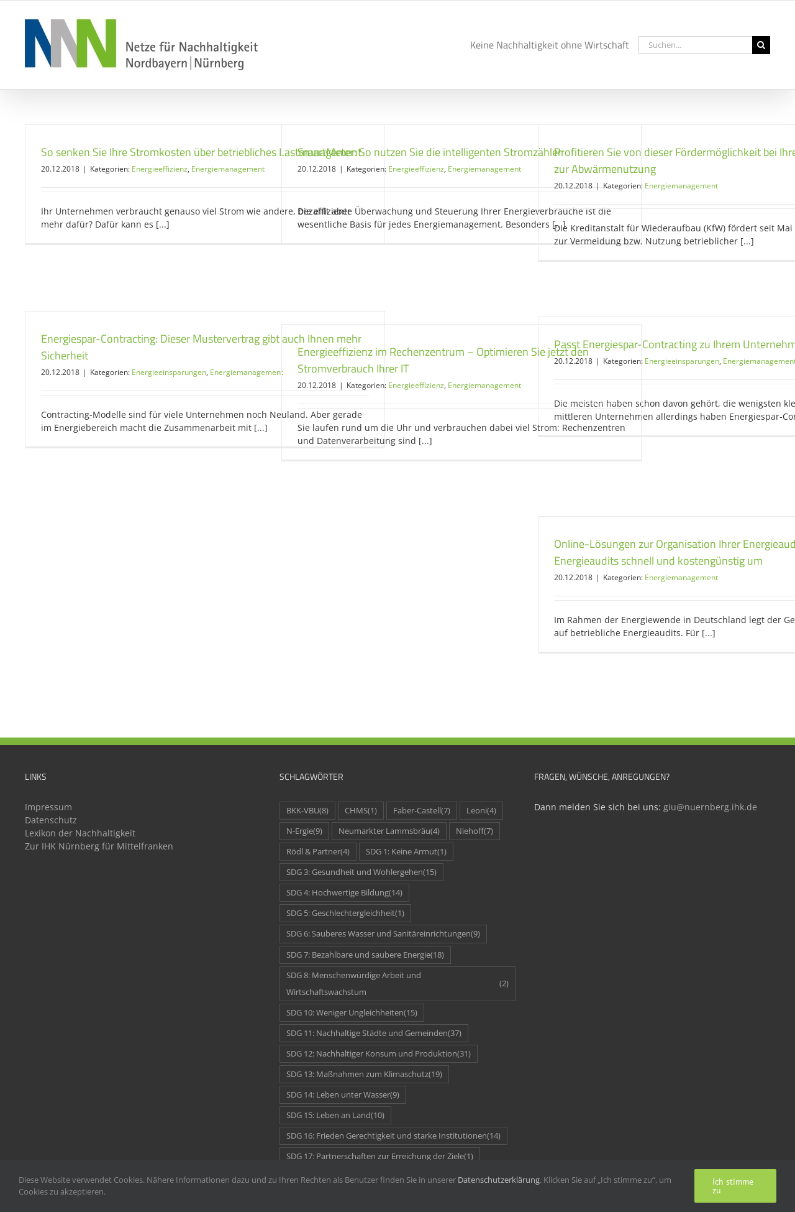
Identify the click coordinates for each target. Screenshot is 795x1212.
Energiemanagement (228, 169)
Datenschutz (51, 820)
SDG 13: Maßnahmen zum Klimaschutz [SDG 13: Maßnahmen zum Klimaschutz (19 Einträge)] (364, 1074)
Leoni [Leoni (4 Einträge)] (481, 810)
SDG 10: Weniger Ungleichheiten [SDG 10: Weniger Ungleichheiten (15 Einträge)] (351, 1012)
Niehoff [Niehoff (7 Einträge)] (474, 831)
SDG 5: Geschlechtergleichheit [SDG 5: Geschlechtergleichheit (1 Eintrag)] (345, 913)
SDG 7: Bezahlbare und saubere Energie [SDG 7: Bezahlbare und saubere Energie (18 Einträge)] (365, 954)
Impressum (48, 807)
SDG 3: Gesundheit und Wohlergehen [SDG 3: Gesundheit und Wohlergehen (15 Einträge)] (361, 872)
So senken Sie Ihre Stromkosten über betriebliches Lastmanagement (201, 152)
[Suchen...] (695, 45)
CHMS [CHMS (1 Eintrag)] (361, 810)
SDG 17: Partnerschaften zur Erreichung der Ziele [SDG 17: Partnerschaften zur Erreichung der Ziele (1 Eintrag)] (379, 1156)
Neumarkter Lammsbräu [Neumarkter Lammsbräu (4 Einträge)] (389, 831)
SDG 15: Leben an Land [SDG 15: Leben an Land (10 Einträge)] (335, 1115)
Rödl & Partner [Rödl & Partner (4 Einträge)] (318, 851)
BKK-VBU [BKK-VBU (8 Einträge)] (307, 810)
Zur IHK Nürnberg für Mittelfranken (99, 846)
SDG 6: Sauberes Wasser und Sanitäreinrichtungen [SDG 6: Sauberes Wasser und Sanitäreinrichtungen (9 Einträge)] (383, 933)
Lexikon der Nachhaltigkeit (80, 833)
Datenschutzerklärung (499, 1179)
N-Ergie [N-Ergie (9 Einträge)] (304, 831)
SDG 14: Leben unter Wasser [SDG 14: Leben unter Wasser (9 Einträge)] (342, 1094)
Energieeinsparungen (169, 372)
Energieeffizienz (160, 169)
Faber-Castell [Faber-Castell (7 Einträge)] (421, 810)
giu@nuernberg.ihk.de (710, 807)
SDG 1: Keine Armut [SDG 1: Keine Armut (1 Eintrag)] (406, 851)
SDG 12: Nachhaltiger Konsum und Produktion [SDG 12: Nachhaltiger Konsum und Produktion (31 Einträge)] (378, 1053)
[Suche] (761, 45)
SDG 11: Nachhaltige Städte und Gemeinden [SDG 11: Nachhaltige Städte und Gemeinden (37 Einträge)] (373, 1033)
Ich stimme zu (732, 1186)
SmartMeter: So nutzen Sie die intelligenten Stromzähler (429, 152)
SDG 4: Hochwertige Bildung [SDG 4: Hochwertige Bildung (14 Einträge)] (344, 892)
